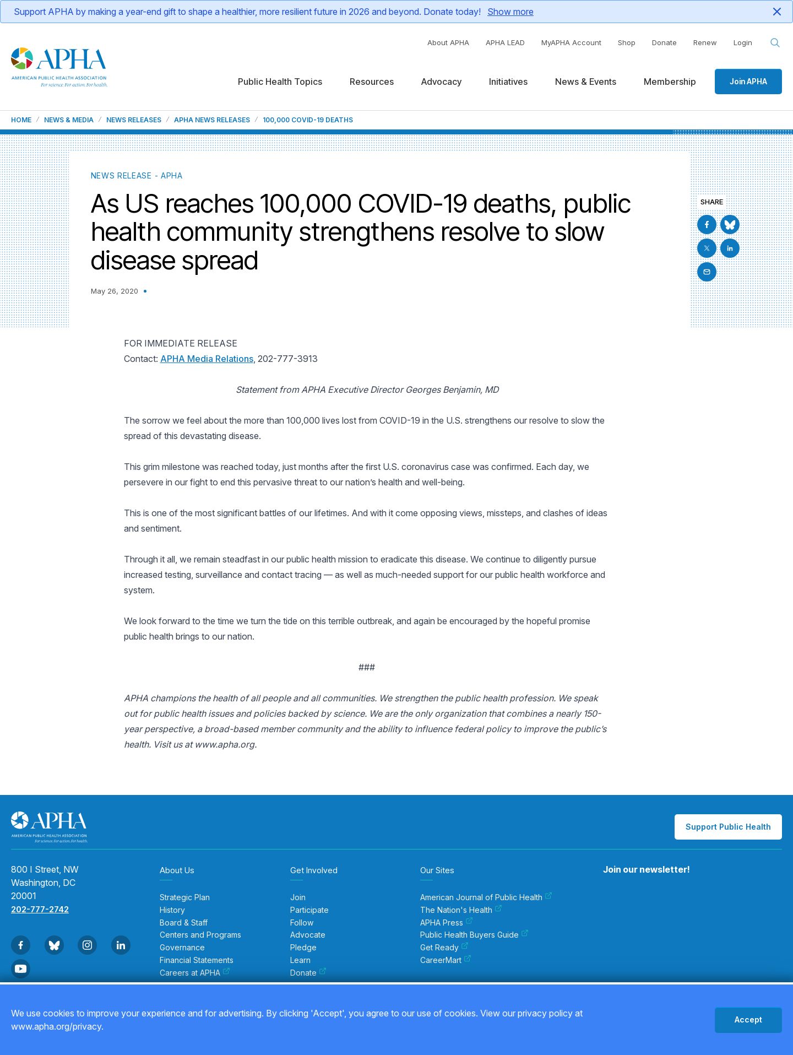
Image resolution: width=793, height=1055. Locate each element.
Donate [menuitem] (308, 973)
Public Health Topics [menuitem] (280, 81)
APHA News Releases (212, 120)
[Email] (706, 272)
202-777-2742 (40, 909)
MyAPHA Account (571, 42)
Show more (510, 11)
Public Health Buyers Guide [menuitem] (474, 934)
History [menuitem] (172, 910)
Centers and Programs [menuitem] (200, 934)
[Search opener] (775, 43)
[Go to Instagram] (87, 945)
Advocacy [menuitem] (441, 81)
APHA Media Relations (206, 358)
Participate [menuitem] (309, 910)
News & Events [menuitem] (585, 81)
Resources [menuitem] (372, 81)
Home (21, 120)
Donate (664, 42)
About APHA (448, 42)
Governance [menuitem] (182, 947)
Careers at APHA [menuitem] (195, 973)
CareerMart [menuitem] (445, 960)
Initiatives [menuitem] (508, 81)
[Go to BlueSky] (730, 224)
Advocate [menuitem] (307, 934)
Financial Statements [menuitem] (196, 960)
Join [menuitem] (298, 897)
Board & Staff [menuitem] (184, 922)
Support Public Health (728, 826)
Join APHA (748, 81)
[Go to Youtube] (20, 968)
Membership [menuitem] (670, 81)
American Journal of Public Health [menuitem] (486, 897)
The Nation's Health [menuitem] (461, 910)
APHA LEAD (505, 42)
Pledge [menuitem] (303, 947)
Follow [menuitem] (301, 922)
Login (743, 42)
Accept (748, 1019)
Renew (705, 42)
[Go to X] (706, 248)
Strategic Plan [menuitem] (185, 897)
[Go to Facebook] (706, 224)
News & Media (69, 120)
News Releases (133, 120)
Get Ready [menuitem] (444, 947)
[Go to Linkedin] (730, 248)
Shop (627, 42)
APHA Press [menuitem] (446, 922)
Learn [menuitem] (300, 960)
